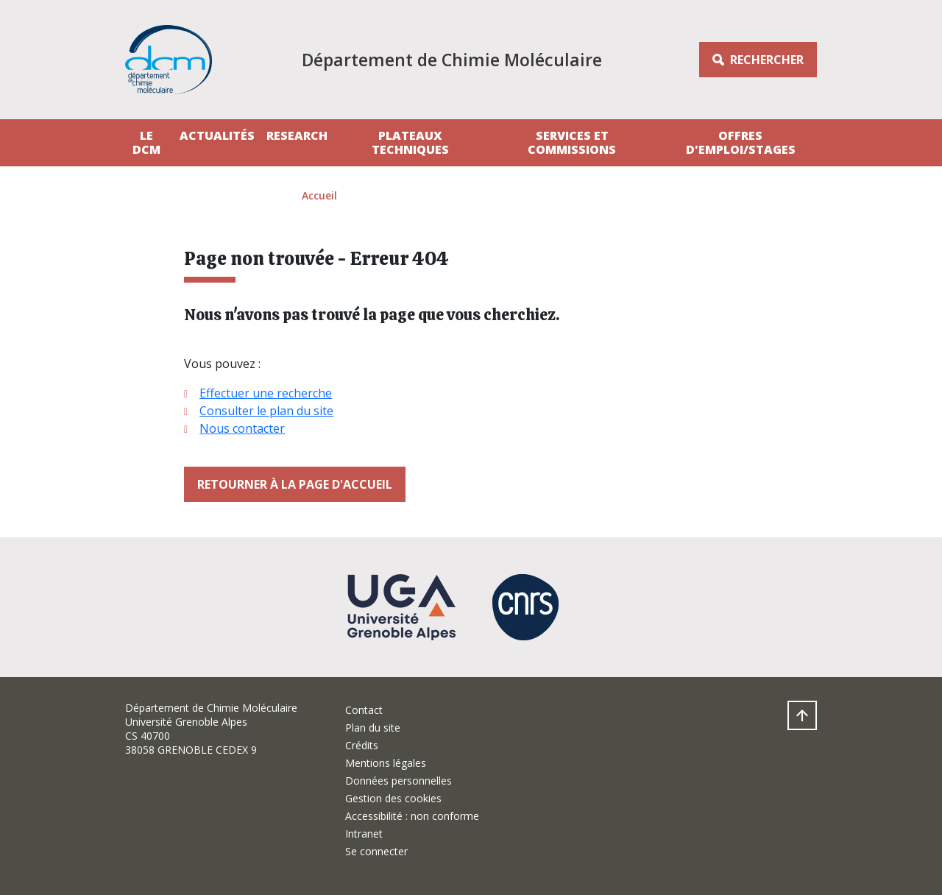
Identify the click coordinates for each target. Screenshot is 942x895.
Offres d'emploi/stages (741, 142)
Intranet (364, 834)
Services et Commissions (572, 142)
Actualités (217, 135)
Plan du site (372, 728)
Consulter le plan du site (266, 411)
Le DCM (146, 142)
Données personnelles (398, 781)
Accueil (319, 195)
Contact (364, 710)
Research (296, 135)
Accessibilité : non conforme (412, 816)
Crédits (361, 745)
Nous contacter (242, 428)
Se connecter (376, 851)
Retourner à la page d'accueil (294, 484)
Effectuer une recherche (265, 393)
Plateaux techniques (410, 142)
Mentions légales (385, 763)
